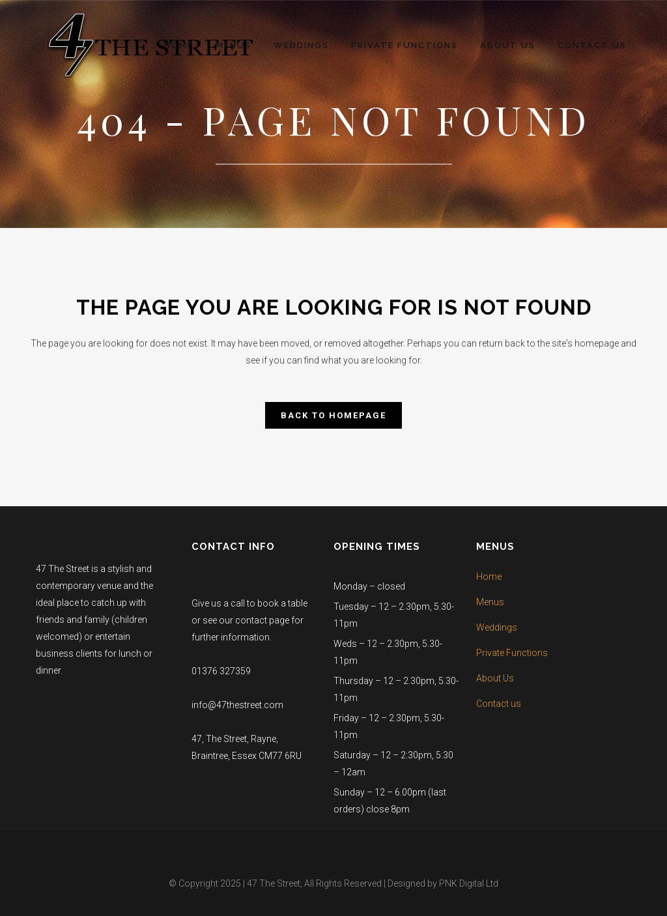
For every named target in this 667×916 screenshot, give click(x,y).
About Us (495, 678)
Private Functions (512, 653)
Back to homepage (333, 415)
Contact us (498, 703)
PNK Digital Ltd (468, 883)
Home (489, 576)
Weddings (496, 627)
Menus (490, 602)
